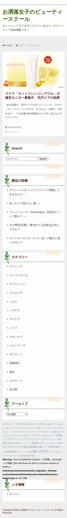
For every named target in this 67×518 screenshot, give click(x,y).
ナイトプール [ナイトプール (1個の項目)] (11, 435)
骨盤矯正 (14, 362)
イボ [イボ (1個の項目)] (24, 428)
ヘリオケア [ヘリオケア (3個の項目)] (8, 439)
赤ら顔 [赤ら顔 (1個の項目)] (30, 452)
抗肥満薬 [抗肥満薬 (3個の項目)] (32, 446)
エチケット (16, 380)
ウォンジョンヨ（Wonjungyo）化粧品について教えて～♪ (34, 214)
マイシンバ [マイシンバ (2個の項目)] (20, 439)
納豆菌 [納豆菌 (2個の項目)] (8, 451)
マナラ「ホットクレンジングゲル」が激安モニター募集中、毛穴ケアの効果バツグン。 (32, 98)
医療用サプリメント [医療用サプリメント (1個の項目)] (41, 443)
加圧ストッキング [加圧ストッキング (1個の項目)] (23, 443)
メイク (13, 327)
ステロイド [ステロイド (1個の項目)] (24, 432)
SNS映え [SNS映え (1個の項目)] (42, 424)
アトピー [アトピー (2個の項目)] (17, 428)
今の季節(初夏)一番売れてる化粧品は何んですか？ (34, 227)
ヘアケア (14, 310)
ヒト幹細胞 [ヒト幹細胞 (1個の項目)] (57, 435)
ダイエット (16, 354)
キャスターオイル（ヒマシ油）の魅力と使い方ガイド (34, 240)
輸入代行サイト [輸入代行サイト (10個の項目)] (43, 451)
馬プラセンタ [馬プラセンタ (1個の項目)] (15, 456)
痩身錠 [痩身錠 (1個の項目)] (51, 447)
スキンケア (13, 132)
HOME (7, 45)
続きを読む (13, 117)
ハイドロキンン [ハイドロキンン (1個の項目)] (24, 435)
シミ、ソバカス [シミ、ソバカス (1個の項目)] (12, 432)
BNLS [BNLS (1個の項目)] (18, 424)
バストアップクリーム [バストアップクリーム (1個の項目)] (42, 435)
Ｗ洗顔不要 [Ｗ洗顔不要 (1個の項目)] (29, 456)
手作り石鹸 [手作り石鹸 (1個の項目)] (22, 447)
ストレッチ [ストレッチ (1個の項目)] (35, 432)
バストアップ (17, 345)
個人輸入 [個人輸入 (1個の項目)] (11, 443)
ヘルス (13, 301)
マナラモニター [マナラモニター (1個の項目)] (33, 439)
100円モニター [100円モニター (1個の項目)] (9, 424)
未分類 (13, 389)
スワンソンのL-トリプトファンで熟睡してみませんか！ (34, 192)
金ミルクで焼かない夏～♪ (24, 203)
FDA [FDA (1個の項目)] (24, 424)
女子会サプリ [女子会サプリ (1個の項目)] (11, 447)
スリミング (16, 266)
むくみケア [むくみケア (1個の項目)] (7, 428)
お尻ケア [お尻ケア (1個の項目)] (51, 424)
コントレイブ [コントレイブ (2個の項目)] (47, 428)
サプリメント (17, 283)
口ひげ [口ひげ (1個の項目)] (53, 443)
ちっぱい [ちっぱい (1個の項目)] (59, 424)
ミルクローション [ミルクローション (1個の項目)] (48, 439)
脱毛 (12, 371)
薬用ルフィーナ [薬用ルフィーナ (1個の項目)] (19, 452)
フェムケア (16, 292)
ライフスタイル (18, 275)
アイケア (14, 319)
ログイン (14, 494)
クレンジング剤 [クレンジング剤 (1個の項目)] (34, 428)
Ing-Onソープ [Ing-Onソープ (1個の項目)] (32, 424)
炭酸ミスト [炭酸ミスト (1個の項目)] (43, 447)
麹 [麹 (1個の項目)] (22, 456)
